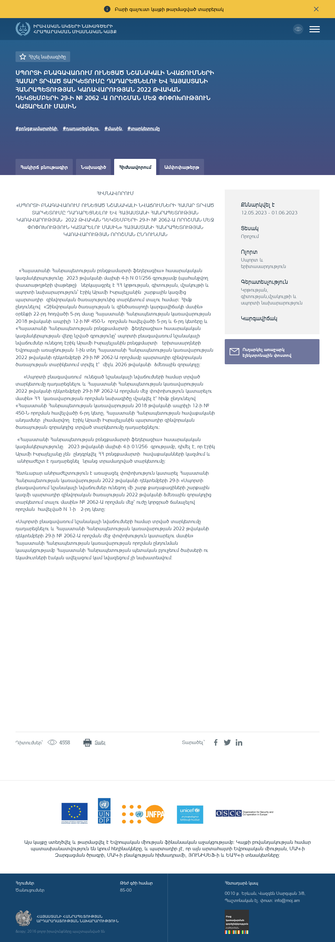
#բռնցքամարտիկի (36, 128)
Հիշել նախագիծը (47, 57)
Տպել (100, 742)
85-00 (126, 890)
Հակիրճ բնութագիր (44, 166)
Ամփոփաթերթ (181, 166)
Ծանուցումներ (30, 890)
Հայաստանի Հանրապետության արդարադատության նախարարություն (78, 918)
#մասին (113, 128)
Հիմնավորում (135, 166)
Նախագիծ (93, 166)
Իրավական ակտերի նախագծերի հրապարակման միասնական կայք (75, 29)
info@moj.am (287, 900)
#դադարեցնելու (81, 128)
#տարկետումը (143, 128)
